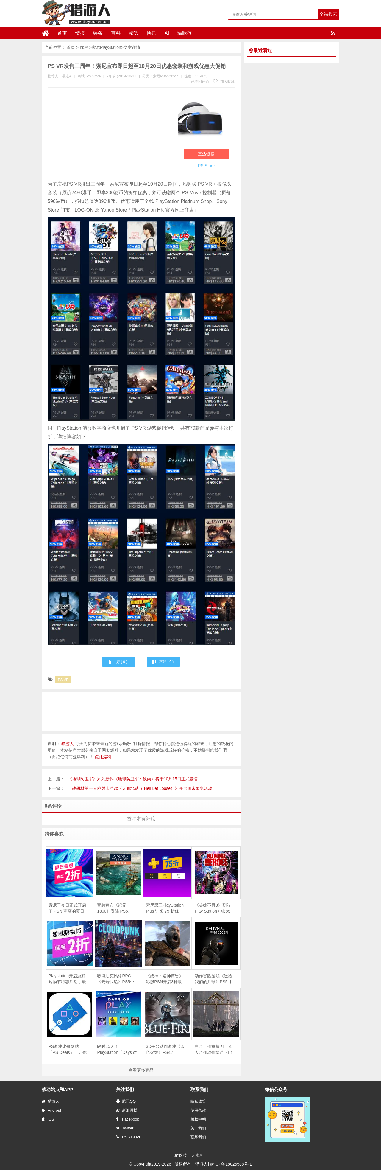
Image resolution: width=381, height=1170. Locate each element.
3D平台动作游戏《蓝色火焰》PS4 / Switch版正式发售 (165, 1049)
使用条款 (198, 1110)
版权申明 (198, 1119)
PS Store (93, 76)
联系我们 (198, 1137)
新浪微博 (127, 1110)
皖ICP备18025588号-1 (231, 1164)
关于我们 (198, 1128)
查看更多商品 (141, 1070)
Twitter (124, 1128)
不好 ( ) (166, 662)
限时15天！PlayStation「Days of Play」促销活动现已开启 (116, 1049)
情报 (80, 33)
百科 (116, 33)
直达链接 (206, 153)
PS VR (63, 680)
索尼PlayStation (106, 47)
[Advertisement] (110, 135)
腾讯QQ (126, 1101)
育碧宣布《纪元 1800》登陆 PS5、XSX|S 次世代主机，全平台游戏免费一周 (116, 908)
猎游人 (50, 1101)
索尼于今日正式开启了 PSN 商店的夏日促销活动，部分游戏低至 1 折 (67, 908)
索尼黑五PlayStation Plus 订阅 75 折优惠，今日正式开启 (165, 908)
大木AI (197, 1155)
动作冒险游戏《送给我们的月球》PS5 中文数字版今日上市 (214, 979)
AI (167, 33)
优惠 (84, 47)
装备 (98, 33)
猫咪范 (184, 33)
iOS (48, 1119)
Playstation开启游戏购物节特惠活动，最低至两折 (67, 979)
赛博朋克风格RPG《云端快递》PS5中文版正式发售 (115, 979)
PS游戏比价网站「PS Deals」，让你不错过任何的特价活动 (68, 1049)
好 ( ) (121, 662)
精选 (133, 33)
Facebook (127, 1119)
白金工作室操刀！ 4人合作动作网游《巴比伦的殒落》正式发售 (213, 1049)
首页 (62, 33)
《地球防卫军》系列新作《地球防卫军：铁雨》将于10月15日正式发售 (133, 778)
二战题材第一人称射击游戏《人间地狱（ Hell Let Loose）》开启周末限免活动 (140, 788)
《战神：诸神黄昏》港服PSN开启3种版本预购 (164, 979)
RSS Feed (128, 1137)
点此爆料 (103, 756)
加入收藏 (224, 82)
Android (51, 1110)
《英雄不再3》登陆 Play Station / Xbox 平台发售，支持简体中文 (213, 908)
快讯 (151, 33)
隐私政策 (198, 1101)
